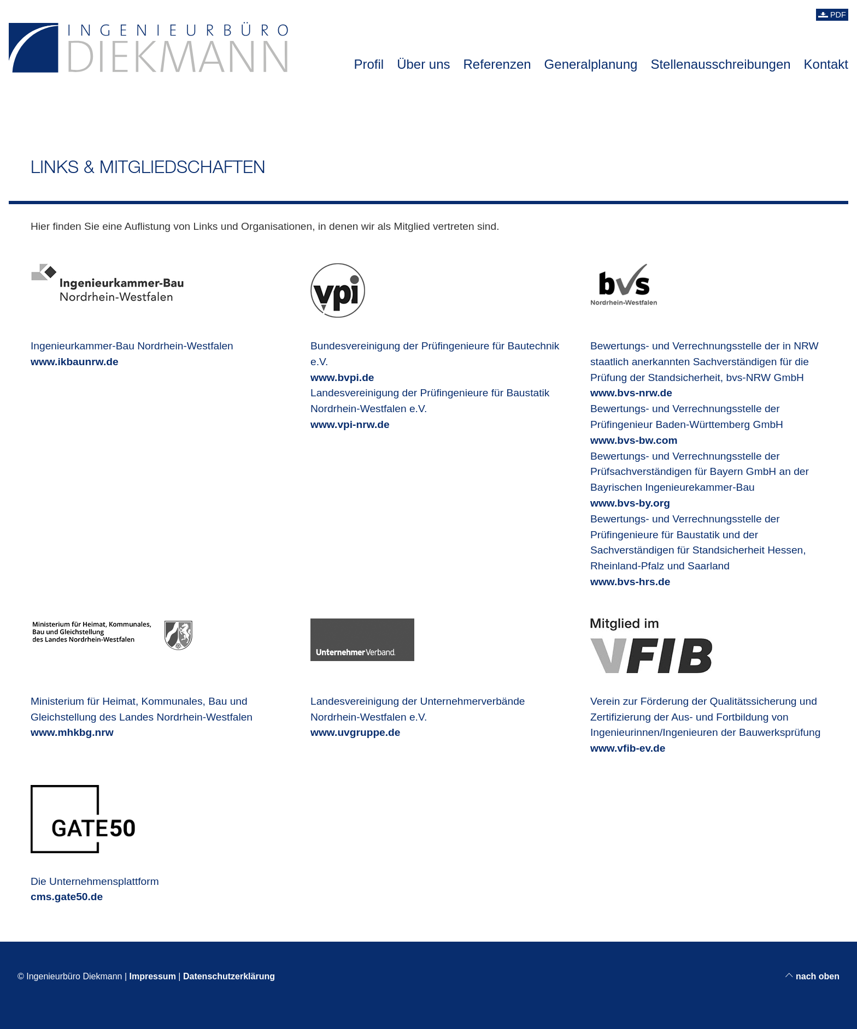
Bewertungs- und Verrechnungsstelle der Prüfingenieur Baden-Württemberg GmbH (686, 424)
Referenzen (497, 64)
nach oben (812, 976)
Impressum (153, 976)
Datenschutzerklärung (229, 976)
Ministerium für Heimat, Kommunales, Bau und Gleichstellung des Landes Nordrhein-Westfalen (142, 701)
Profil (369, 64)
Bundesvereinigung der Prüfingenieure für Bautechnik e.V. (434, 345)
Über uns (423, 64)
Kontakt (826, 64)
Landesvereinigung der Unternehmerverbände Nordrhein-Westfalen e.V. (417, 701)
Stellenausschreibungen (720, 64)
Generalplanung (591, 64)
